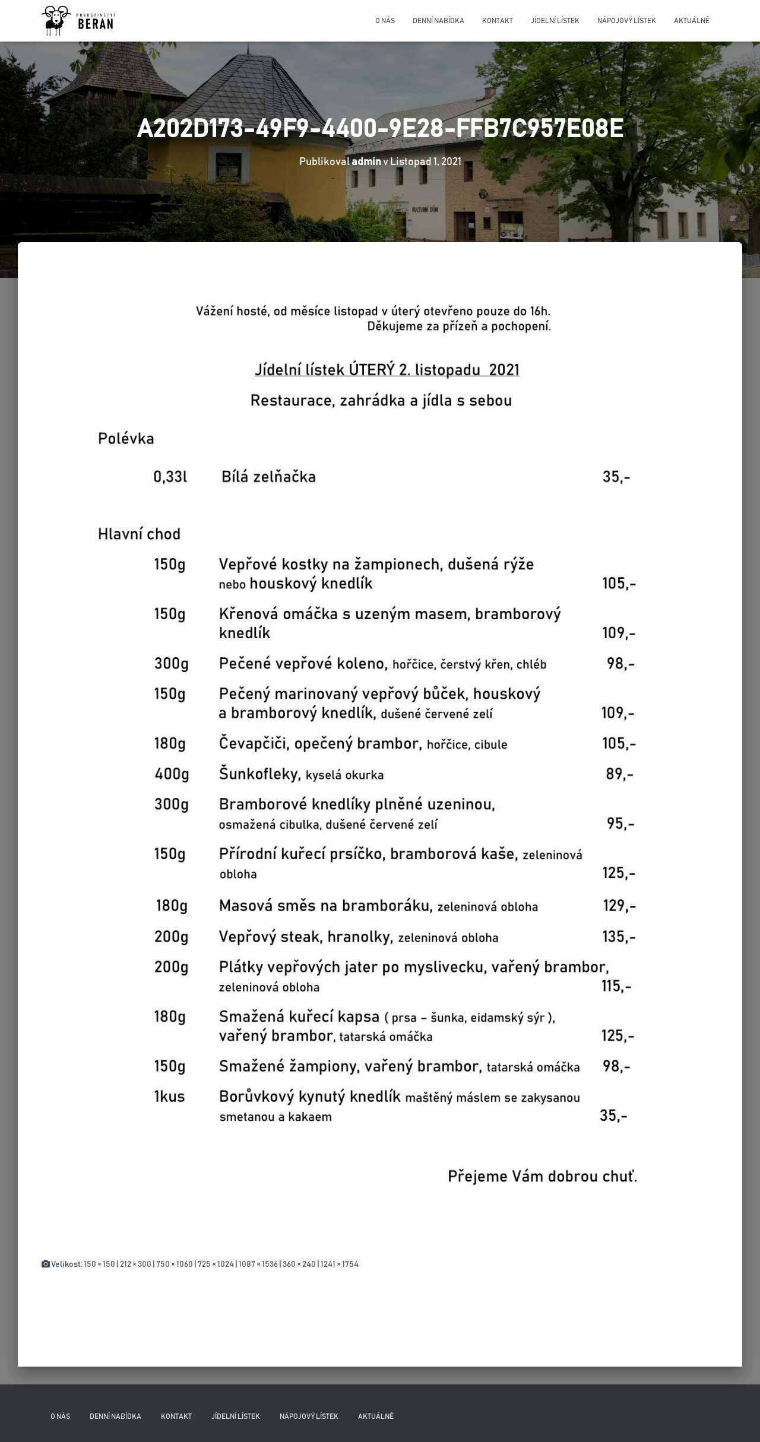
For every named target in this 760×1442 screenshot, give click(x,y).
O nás (385, 20)
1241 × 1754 (340, 1264)
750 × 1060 (174, 1264)
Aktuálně (692, 20)
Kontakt (497, 20)
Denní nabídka (438, 20)
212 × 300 (135, 1264)
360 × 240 (299, 1264)
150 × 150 (99, 1264)
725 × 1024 (216, 1264)
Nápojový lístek (626, 20)
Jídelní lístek (555, 20)
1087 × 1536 (258, 1264)
